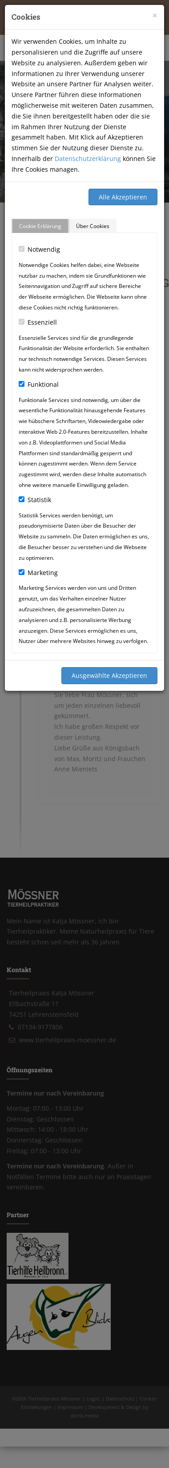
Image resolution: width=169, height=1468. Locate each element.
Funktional (39, 384)
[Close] (154, 15)
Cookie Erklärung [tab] (40, 226)
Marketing (38, 572)
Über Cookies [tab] (92, 226)
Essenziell (38, 322)
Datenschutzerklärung (88, 158)
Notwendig (39, 249)
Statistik (35, 499)
